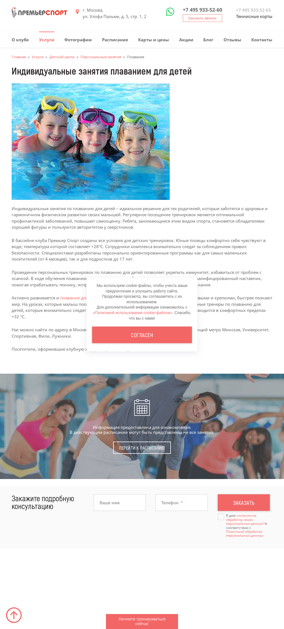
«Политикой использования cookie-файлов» (132, 312)
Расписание (115, 39)
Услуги (46, 39)
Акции (186, 39)
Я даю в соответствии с (246, 526)
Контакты (261, 39)
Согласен (142, 335)
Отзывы (232, 39)
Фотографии (78, 39)
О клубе (20, 39)
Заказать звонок (202, 18)
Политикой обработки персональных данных (244, 533)
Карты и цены (153, 39)
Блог (208, 39)
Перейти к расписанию (142, 447)
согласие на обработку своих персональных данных (244, 519)
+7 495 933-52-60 (202, 9)
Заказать (244, 502)
